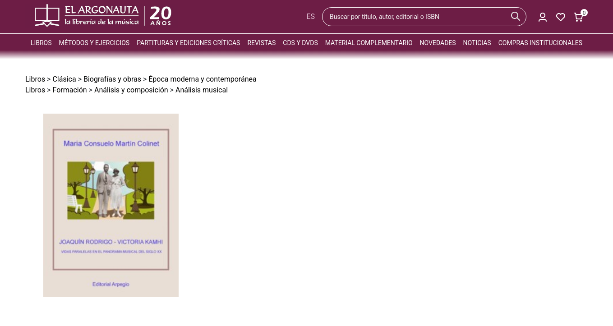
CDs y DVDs (300, 42)
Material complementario (369, 42)
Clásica (64, 79)
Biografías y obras (112, 79)
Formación (69, 90)
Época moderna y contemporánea (202, 79)
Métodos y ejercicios (94, 42)
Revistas (261, 42)
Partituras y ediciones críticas (188, 42)
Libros (41, 42)
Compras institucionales (540, 42)
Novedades (438, 42)
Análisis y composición (131, 90)
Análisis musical (201, 90)
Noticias (477, 42)
